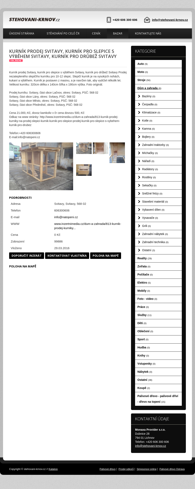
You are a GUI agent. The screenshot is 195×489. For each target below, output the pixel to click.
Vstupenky (147, 363)
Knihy (143, 355)
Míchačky (150, 153)
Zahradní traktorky (155, 144)
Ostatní (148, 250)
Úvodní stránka (21, 33)
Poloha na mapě (106, 255)
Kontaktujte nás (148, 33)
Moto (143, 72)
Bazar (117, 33)
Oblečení (145, 331)
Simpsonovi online (146, 469)
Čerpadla (149, 104)
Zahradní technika (155, 242)
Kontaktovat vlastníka (67, 255)
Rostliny (149, 177)
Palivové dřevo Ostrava (172, 469)
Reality (145, 258)
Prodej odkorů (126, 469)
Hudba (144, 347)
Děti (142, 323)
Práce (143, 307)
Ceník (96, 33)
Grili (146, 225)
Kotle (147, 120)
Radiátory (150, 169)
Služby (145, 315)
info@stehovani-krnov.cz (170, 19)
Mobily (144, 290)
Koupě (144, 388)
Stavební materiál (155, 201)
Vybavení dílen (153, 209)
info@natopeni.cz (66, 217)
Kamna (148, 128)
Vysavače (150, 217)
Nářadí (148, 161)
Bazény (148, 96)
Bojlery (148, 136)
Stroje (144, 80)
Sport (143, 339)
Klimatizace (151, 112)
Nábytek (145, 371)
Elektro (144, 282)
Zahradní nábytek (155, 234)
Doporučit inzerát (27, 255)
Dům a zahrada (149, 88)
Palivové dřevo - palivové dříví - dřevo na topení (158, 398)
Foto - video (147, 298)
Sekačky (149, 185)
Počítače (145, 274)
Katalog (53, 469)
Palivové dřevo (108, 469)
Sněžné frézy (152, 193)
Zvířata (144, 266)
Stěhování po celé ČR (63, 33)
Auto (143, 63)
